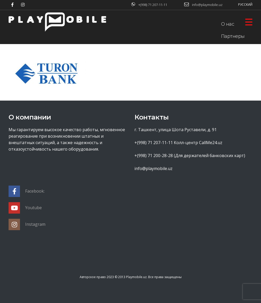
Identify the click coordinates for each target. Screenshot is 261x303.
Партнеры (233, 36)
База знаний (235, 61)
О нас (227, 24)
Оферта (230, 48)
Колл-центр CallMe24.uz (198, 142)
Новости (231, 73)
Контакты (232, 85)
